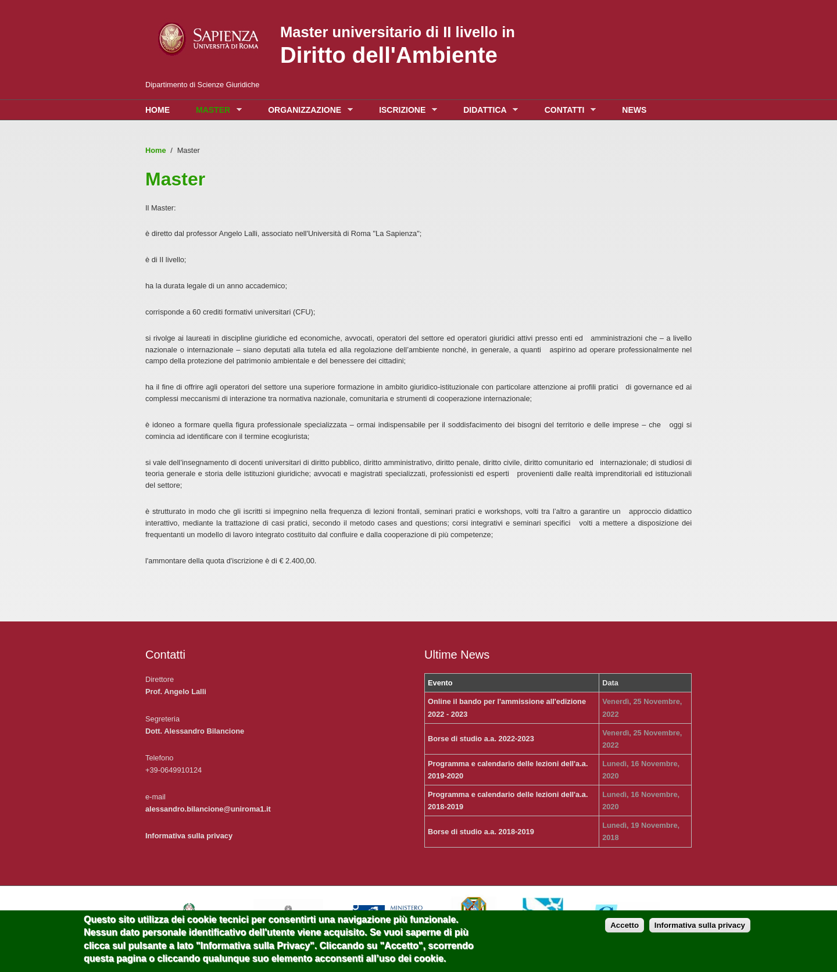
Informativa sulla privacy (189, 835)
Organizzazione (307, 110)
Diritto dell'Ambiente (389, 54)
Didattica (487, 110)
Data (610, 682)
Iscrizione (405, 110)
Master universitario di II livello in (397, 32)
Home (157, 110)
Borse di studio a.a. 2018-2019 (481, 831)
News (634, 110)
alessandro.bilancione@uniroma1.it (208, 809)
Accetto (624, 930)
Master (216, 110)
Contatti (567, 110)
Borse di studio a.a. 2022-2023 (481, 738)
